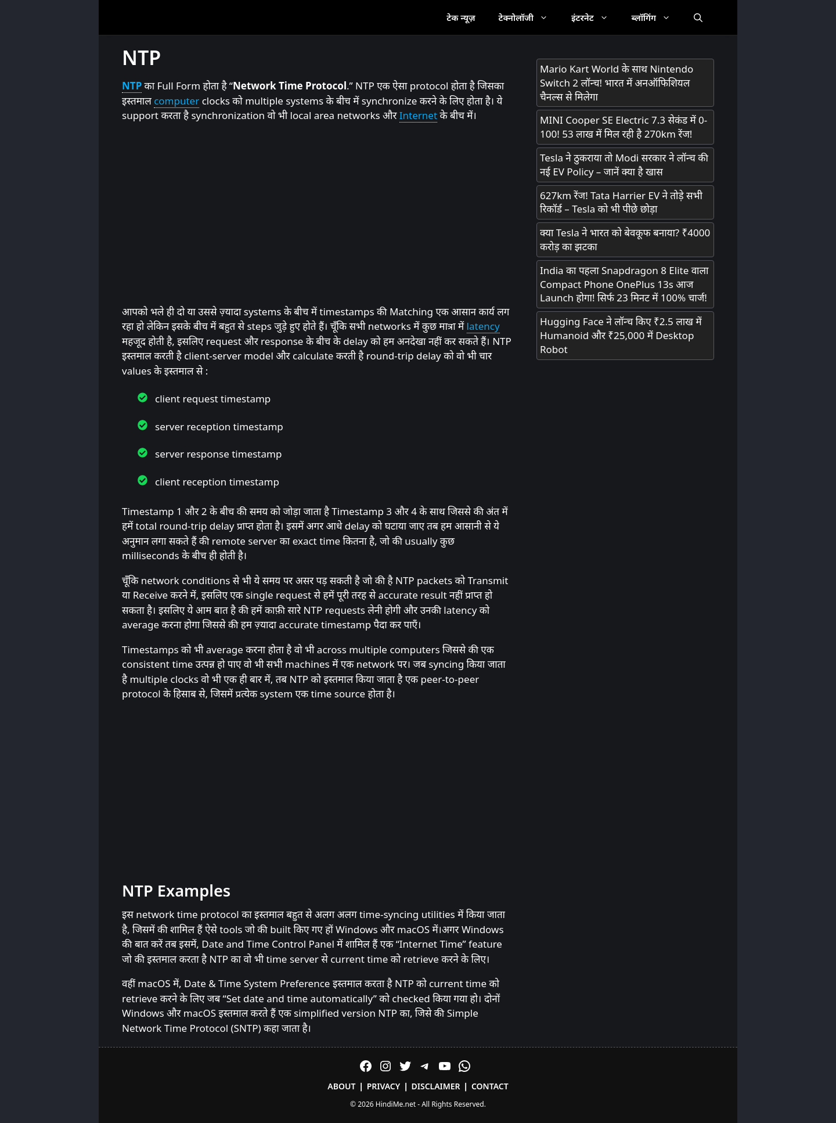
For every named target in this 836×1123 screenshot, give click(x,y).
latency (483, 326)
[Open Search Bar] (698, 17)
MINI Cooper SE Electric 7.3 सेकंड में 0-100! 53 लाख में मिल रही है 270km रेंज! (623, 127)
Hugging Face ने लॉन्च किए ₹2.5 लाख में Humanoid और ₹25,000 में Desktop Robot (621, 335)
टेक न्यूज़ (460, 17)
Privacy (384, 1086)
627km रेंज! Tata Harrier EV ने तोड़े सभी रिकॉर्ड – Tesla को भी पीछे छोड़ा (621, 202)
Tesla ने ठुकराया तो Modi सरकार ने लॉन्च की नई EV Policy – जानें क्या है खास (624, 164)
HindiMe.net (396, 1104)
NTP (132, 85)
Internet (418, 115)
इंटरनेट (595, 17)
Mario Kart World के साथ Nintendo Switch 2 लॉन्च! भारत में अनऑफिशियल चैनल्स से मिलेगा (616, 82)
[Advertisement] (317, 214)
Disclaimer (436, 1086)
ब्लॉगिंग (657, 17)
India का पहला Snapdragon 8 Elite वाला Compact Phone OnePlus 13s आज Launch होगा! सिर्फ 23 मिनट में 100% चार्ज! (624, 284)
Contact (490, 1086)
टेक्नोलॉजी (529, 17)
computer (176, 100)
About (341, 1086)
